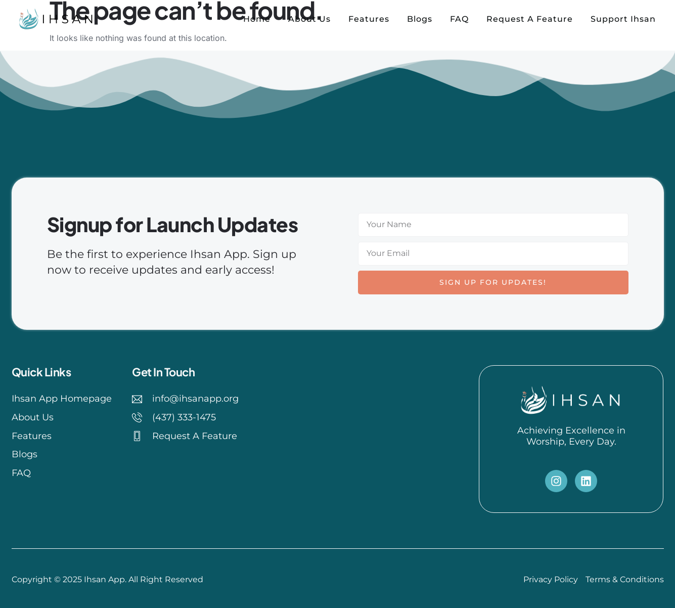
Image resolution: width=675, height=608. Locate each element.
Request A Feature (529, 19)
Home (257, 19)
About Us (309, 19)
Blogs (419, 19)
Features (368, 19)
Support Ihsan (623, 19)
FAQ (459, 19)
